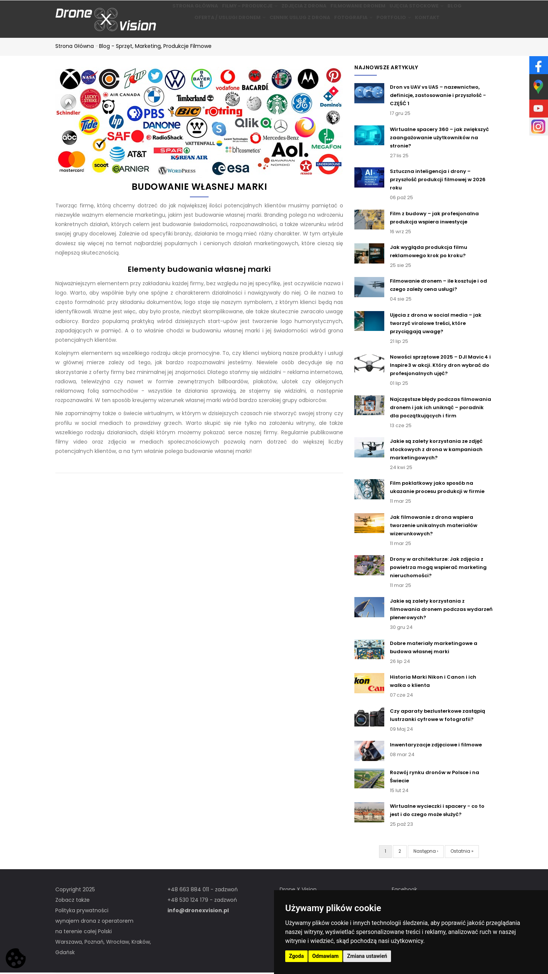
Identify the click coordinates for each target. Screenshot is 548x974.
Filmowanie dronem (357, 10)
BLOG (463, 10)
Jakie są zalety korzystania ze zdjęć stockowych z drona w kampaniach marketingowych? (436, 450)
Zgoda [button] (296, 956)
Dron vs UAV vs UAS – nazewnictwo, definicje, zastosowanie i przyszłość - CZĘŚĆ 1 (438, 97)
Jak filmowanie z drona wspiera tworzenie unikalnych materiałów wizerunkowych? (433, 526)
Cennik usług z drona (292, 29)
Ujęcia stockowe (418, 10)
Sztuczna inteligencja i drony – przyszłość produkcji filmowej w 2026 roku (438, 180)
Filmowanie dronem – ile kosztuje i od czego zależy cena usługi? (438, 286)
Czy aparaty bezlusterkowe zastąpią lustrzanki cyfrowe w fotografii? (437, 716)
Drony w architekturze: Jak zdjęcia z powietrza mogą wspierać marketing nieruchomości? (438, 568)
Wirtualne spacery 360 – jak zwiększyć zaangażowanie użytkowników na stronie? (439, 138)
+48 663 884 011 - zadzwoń (202, 890)
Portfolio (395, 29)
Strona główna (184, 10)
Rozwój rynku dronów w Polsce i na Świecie (434, 777)
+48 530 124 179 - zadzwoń (202, 901)
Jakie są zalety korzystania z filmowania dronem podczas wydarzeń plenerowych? (441, 611)
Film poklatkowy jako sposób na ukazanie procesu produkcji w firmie (437, 488)
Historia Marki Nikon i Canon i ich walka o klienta (433, 682)
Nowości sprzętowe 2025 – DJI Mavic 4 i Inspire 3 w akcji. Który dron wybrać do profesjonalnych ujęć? (440, 366)
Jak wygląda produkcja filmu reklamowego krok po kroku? (428, 252)
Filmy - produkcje (242, 10)
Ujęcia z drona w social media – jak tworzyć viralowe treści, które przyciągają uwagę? (435, 324)
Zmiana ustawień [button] (367, 956)
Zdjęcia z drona (300, 10)
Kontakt (433, 29)
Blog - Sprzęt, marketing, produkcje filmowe (155, 47)
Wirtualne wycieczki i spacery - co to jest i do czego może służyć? (437, 811)
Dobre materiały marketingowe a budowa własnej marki (433, 648)
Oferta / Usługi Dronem (221, 29)
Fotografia (349, 29)
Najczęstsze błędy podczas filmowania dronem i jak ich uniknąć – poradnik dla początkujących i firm (440, 408)
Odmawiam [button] (325, 956)
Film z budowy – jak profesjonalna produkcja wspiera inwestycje (434, 218)
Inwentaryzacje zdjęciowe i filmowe (436, 745)
